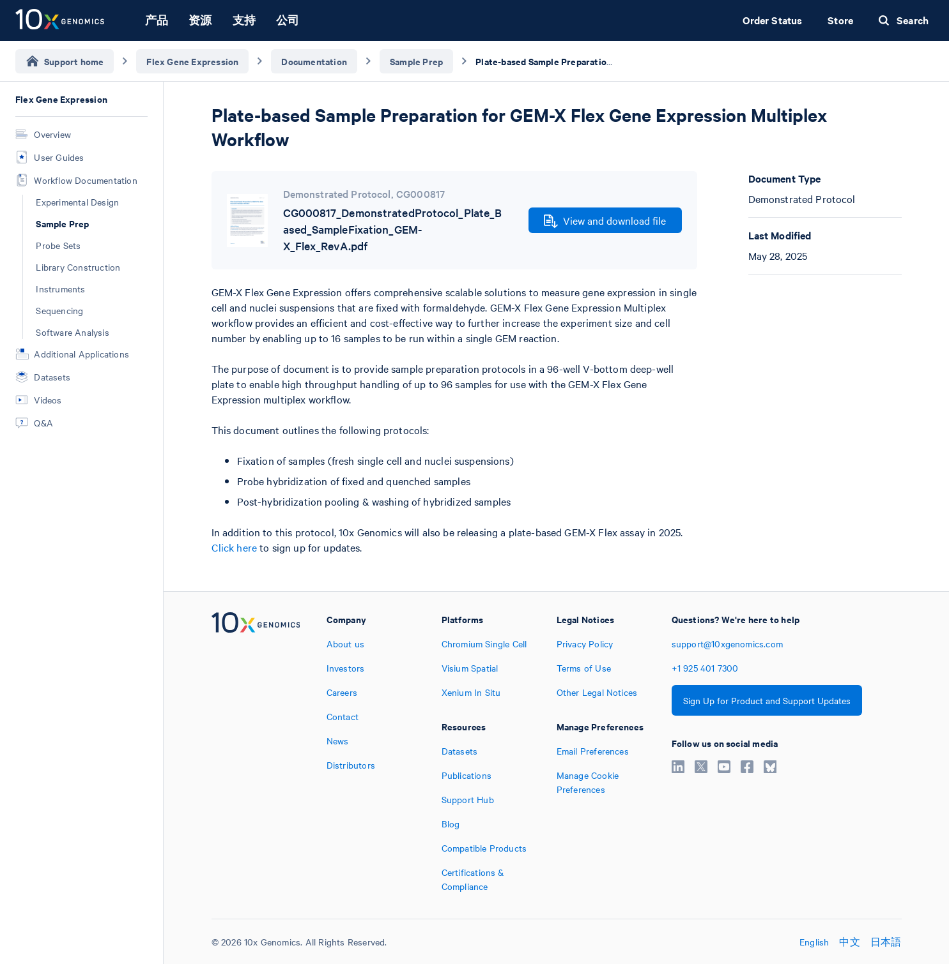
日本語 (886, 941)
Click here (235, 547)
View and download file (605, 221)
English (814, 941)
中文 (849, 941)
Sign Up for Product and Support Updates (767, 700)
